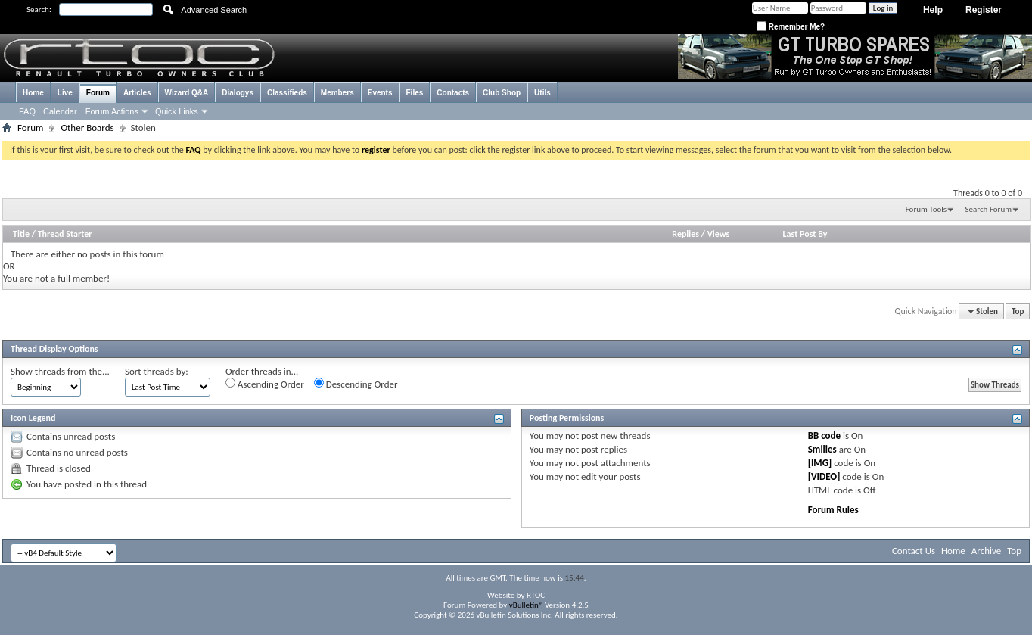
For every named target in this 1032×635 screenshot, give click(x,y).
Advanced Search (214, 9)
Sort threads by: (156, 371)
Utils (542, 93)
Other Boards (87, 127)
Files (415, 93)
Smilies (822, 449)
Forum (98, 93)
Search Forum (988, 209)
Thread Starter (65, 234)
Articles (137, 93)
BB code (824, 435)
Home (33, 93)
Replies (685, 234)
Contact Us (913, 550)
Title (21, 234)
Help (933, 10)
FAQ (27, 111)
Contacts (453, 93)
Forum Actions (111, 111)
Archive (986, 550)
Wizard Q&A (187, 93)
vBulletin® (526, 605)
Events (380, 93)
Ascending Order (264, 384)
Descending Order (356, 384)
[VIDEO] (824, 476)
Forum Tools (926, 209)
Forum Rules (833, 509)
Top (1018, 311)
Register (983, 10)
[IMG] (820, 462)
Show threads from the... (60, 371)
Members (337, 93)
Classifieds (287, 93)
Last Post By (805, 234)
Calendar (60, 111)
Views (718, 234)
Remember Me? (791, 27)
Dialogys (237, 93)
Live (65, 93)
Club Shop (502, 93)
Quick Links (176, 111)
